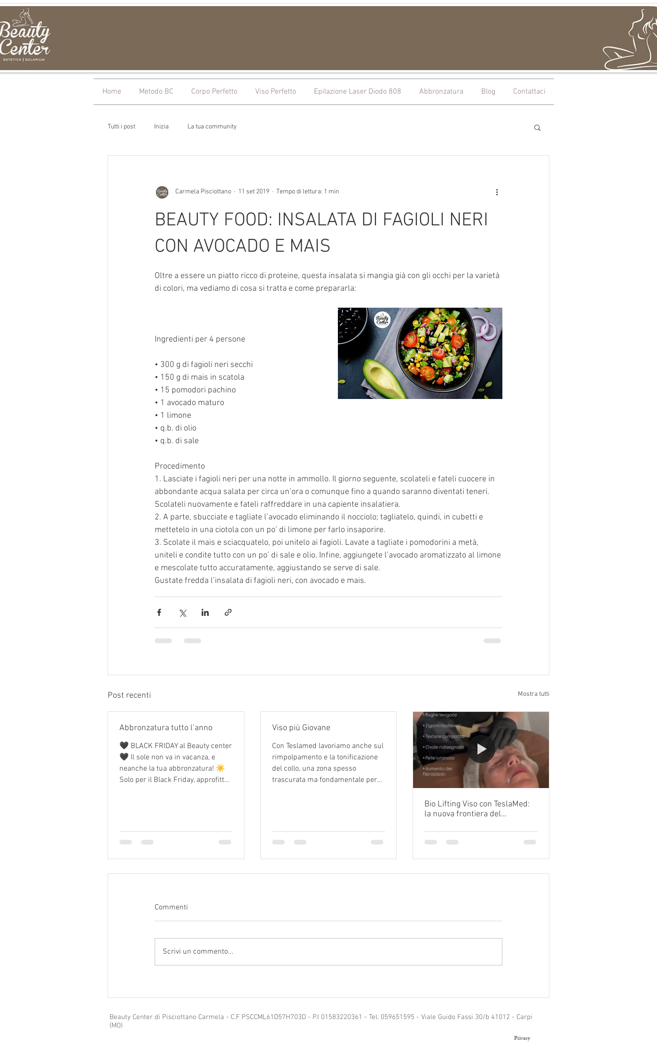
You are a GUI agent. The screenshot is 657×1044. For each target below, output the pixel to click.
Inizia (161, 127)
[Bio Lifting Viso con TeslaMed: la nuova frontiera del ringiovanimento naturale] (481, 750)
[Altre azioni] (496, 191)
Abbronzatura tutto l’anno (165, 728)
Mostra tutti (533, 694)
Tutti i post (121, 127)
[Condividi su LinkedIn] (205, 612)
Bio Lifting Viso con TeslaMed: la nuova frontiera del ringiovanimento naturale (477, 809)
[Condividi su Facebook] (159, 612)
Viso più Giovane (301, 728)
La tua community (212, 127)
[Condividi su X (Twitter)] (182, 612)
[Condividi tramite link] (228, 612)
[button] (537, 127)
